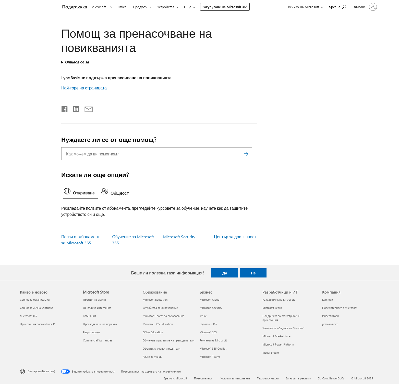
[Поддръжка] (74, 7)
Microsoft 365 (101, 7)
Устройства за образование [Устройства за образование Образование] (160, 308)
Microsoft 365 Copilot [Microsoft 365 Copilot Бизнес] (213, 348)
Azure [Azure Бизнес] (203, 316)
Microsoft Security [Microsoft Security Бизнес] (211, 308)
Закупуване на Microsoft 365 (224, 7)
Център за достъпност (235, 236)
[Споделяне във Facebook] (64, 108)
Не (253, 272)
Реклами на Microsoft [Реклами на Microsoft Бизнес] (213, 340)
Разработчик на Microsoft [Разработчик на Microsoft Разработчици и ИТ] (278, 299)
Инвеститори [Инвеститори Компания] (330, 316)
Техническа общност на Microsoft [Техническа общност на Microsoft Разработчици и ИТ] (283, 328)
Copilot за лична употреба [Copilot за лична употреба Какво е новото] (36, 308)
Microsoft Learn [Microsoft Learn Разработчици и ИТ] (272, 308)
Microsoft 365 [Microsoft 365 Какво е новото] (28, 316)
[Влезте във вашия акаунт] (364, 7)
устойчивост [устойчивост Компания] (330, 324)
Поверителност (204, 378)
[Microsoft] (37, 7)
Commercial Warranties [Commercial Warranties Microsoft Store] (97, 340)
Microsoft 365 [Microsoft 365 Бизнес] (208, 332)
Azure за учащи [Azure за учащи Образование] (152, 357)
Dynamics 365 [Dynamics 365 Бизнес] (208, 324)
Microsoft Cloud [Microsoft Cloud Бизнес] (209, 299)
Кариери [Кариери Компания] (327, 299)
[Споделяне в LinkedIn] (74, 108)
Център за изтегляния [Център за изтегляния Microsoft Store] (97, 308)
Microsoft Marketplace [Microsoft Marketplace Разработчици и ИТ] (276, 336)
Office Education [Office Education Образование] (153, 332)
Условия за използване (235, 378)
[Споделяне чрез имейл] (86, 108)
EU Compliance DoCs (331, 378)
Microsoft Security (179, 236)
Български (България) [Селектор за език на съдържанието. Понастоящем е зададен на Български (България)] (41, 371)
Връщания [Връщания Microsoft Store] (89, 316)
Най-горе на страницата (84, 87)
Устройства (165, 7)
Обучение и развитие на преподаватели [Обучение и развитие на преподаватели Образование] (168, 340)
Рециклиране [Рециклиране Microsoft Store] (91, 332)
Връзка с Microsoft (175, 378)
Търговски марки (268, 378)
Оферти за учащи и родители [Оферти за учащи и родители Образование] (161, 348)
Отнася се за (77, 62)
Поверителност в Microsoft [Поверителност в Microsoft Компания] (339, 308)
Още (187, 7)
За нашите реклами (298, 378)
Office (122, 7)
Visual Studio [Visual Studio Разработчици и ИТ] (270, 352)
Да (224, 272)
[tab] (80, 192)
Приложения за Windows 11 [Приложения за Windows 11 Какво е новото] (38, 324)
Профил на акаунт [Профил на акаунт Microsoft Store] (94, 299)
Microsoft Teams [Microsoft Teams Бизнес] (210, 357)
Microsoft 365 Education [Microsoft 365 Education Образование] (158, 324)
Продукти (140, 7)
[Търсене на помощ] (336, 6)
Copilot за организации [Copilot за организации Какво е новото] (35, 299)
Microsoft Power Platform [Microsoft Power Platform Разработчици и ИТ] (278, 344)
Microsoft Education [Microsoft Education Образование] (155, 299)
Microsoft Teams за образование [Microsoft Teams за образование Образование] (163, 316)
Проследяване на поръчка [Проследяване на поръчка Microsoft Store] (100, 324)
